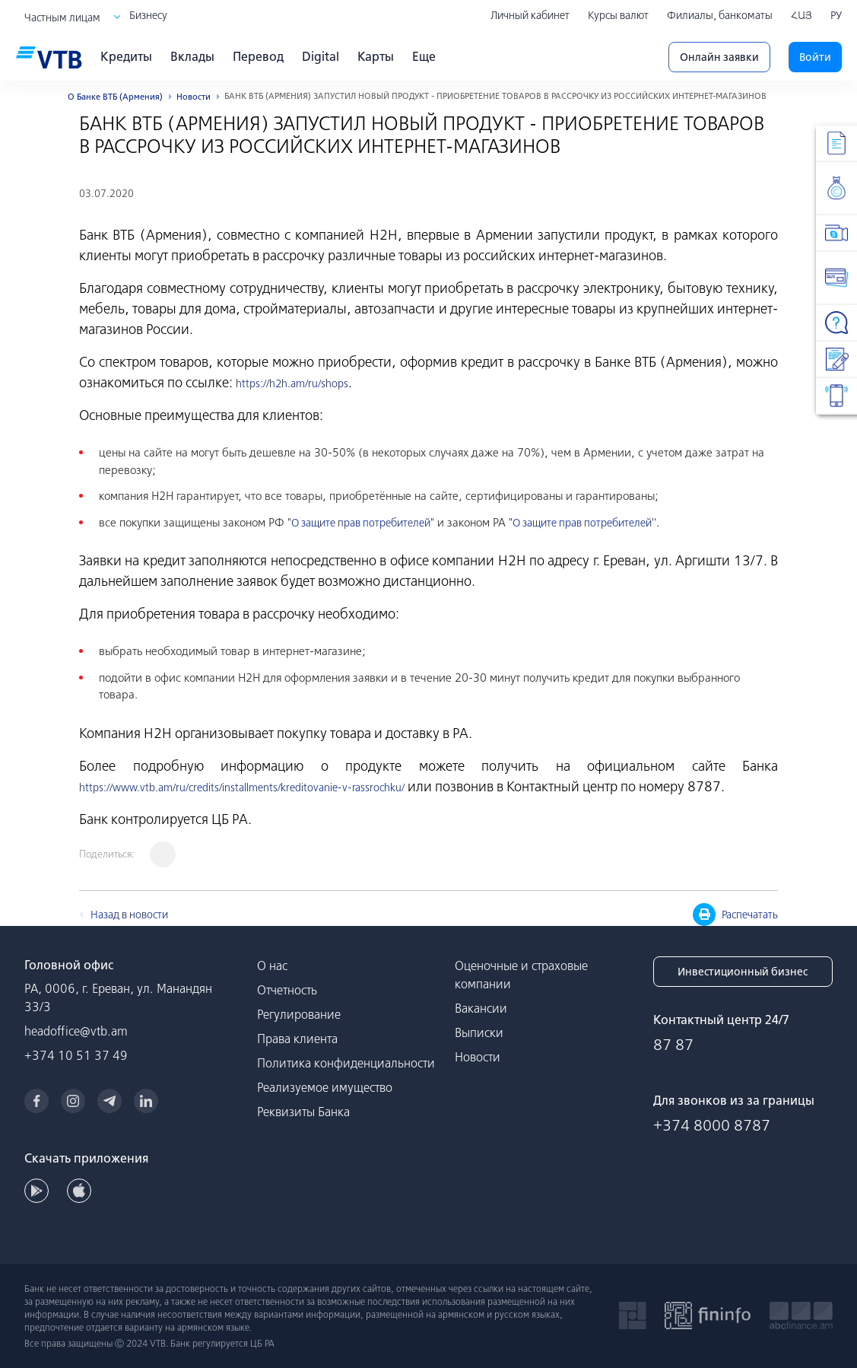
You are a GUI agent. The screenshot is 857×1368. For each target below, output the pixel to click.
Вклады (192, 56)
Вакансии (481, 1008)
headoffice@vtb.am (76, 1031)
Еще (424, 56)
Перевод (258, 56)
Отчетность (287, 989)
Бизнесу (148, 15)
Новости (193, 96)
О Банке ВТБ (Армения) (115, 96)
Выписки (479, 1032)
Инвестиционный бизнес (743, 971)
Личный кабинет (530, 15)
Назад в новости (129, 914)
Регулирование (299, 1014)
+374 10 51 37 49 (76, 1055)
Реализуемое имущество (324, 1087)
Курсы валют (618, 15)
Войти (815, 57)
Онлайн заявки (719, 57)
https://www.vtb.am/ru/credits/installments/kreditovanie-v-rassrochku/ (242, 787)
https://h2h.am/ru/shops (292, 383)
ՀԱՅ (801, 15)
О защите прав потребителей (360, 523)
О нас (272, 965)
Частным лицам (62, 17)
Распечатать (735, 914)
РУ (836, 15)
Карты (375, 56)
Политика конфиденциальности (346, 1063)
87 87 (673, 1044)
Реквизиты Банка (303, 1111)
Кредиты (126, 56)
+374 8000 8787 (711, 1124)
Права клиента (297, 1038)
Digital (320, 56)
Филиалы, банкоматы (720, 15)
